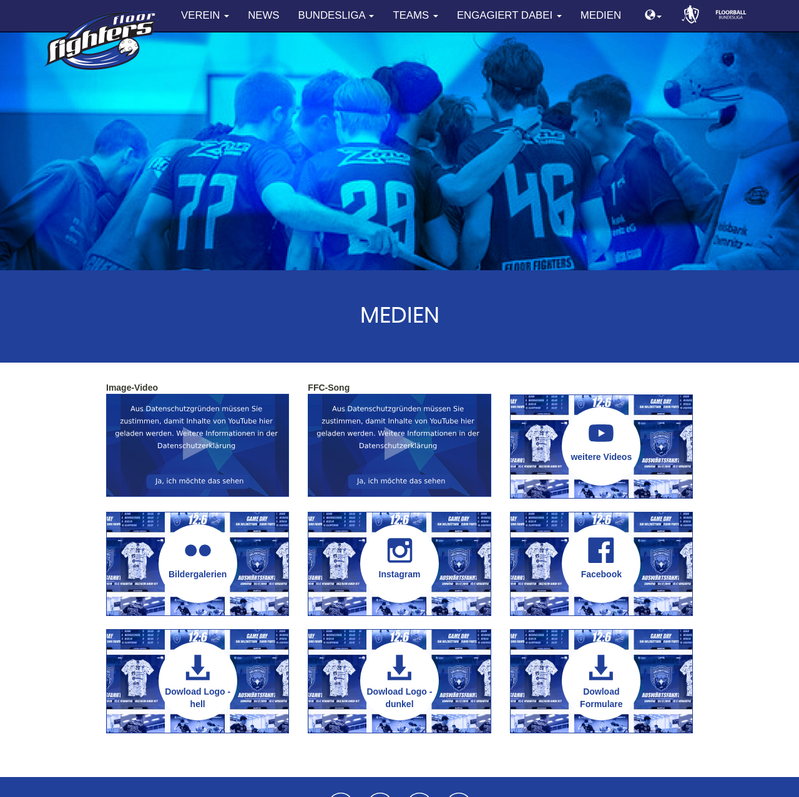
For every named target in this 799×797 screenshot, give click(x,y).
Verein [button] (205, 15)
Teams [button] (415, 15)
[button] (653, 16)
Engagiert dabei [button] (509, 15)
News (263, 15)
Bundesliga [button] (336, 15)
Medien (601, 15)
